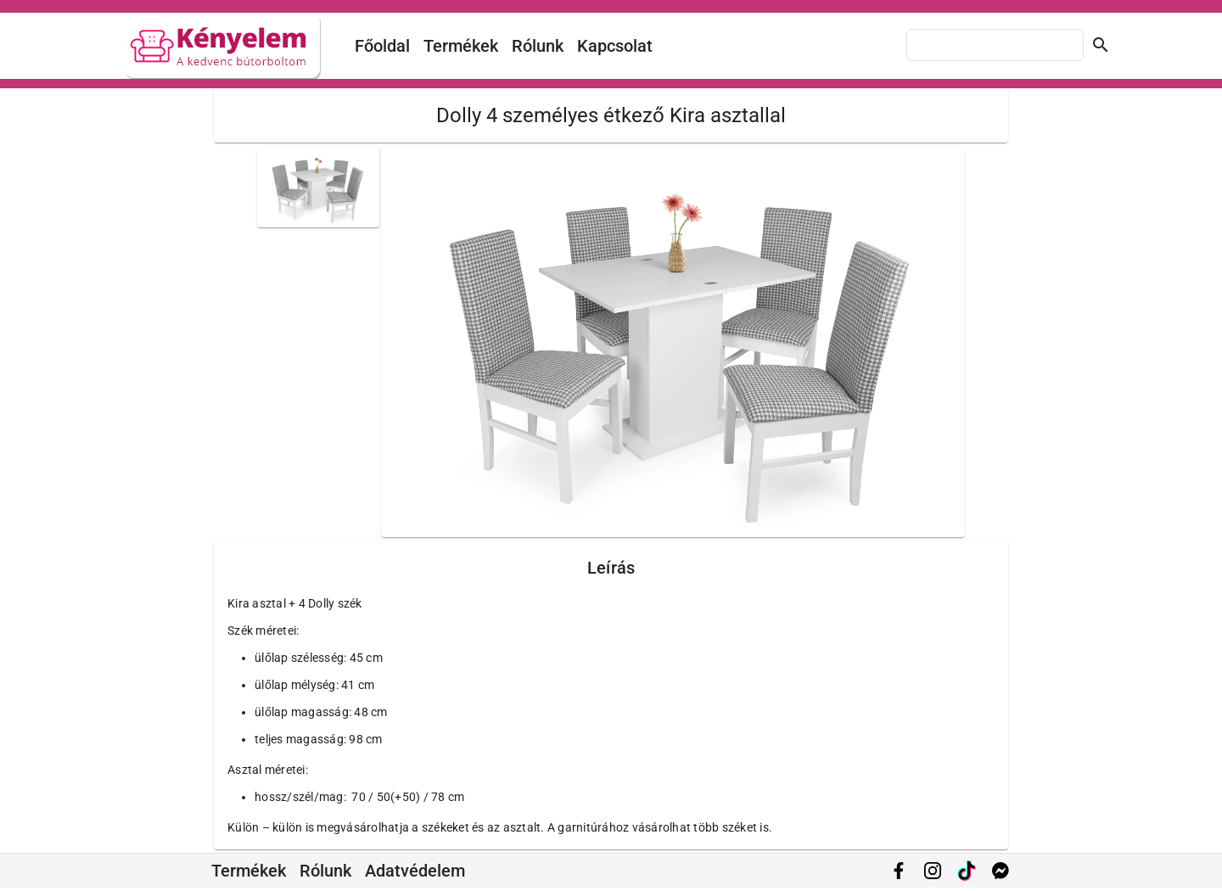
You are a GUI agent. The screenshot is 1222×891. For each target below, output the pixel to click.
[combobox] (995, 45)
